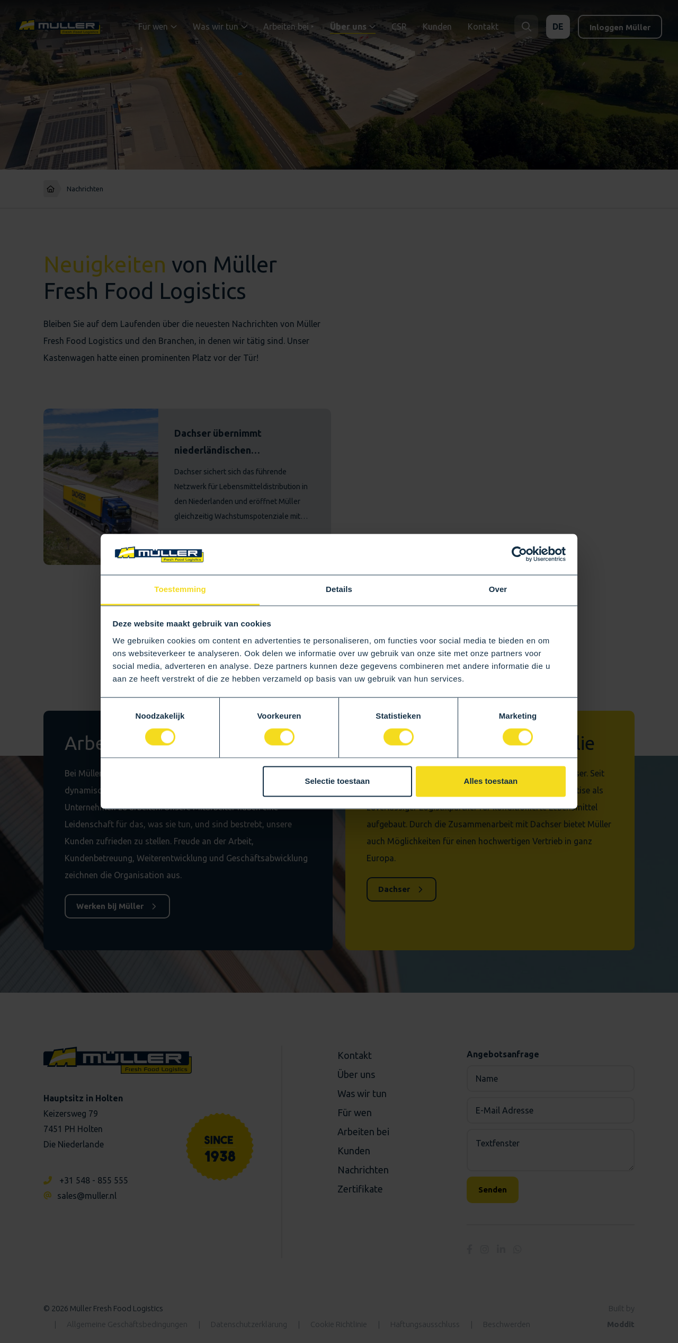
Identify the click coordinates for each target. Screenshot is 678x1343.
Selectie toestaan (337, 780)
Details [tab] (339, 589)
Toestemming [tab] (180, 589)
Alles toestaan (491, 780)
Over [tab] (498, 589)
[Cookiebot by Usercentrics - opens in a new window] (519, 554)
